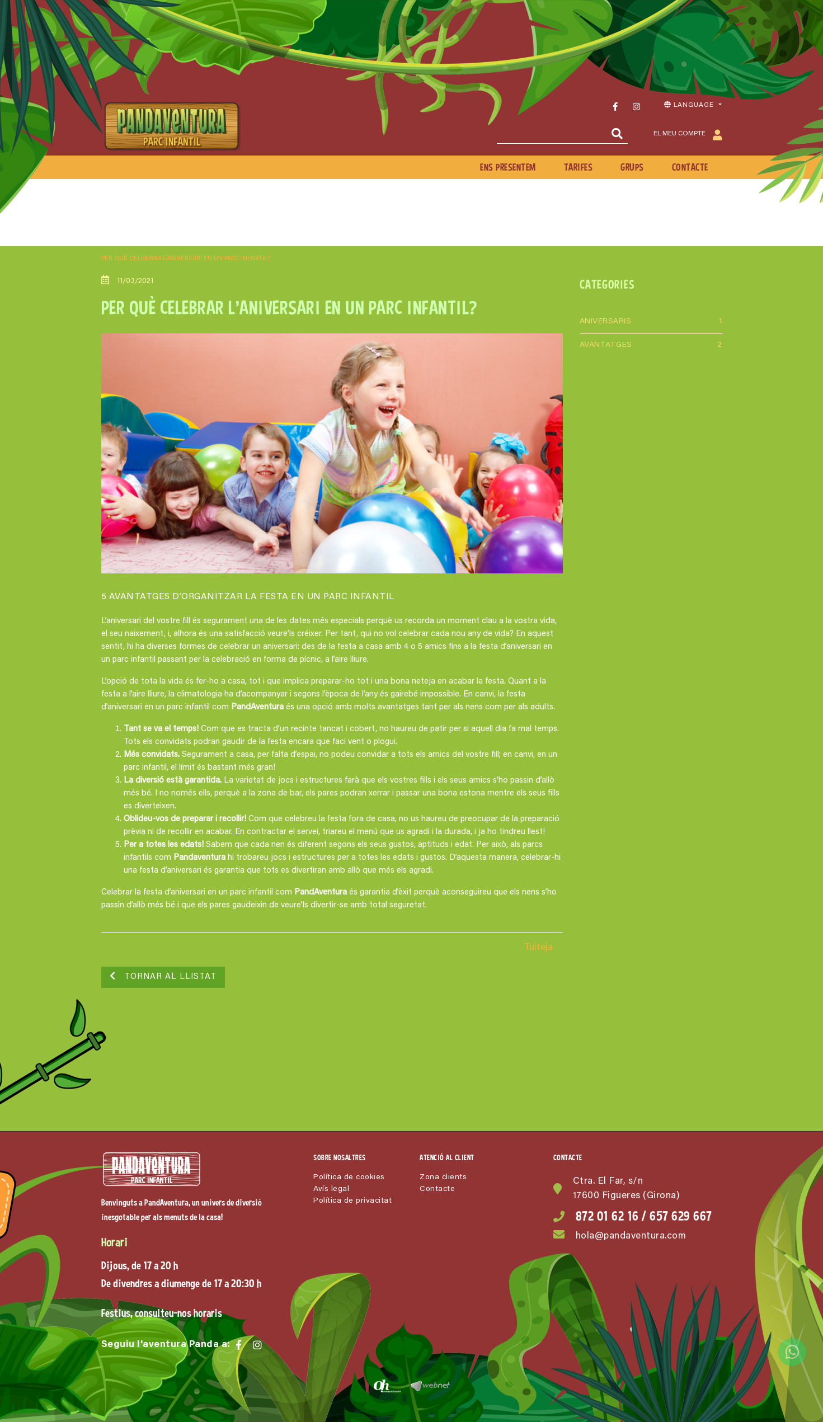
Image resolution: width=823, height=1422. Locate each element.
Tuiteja (538, 948)
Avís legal (331, 1189)
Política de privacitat (352, 1201)
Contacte (437, 1189)
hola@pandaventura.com (631, 1236)
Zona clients (443, 1177)
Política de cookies (349, 1177)
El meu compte (687, 134)
